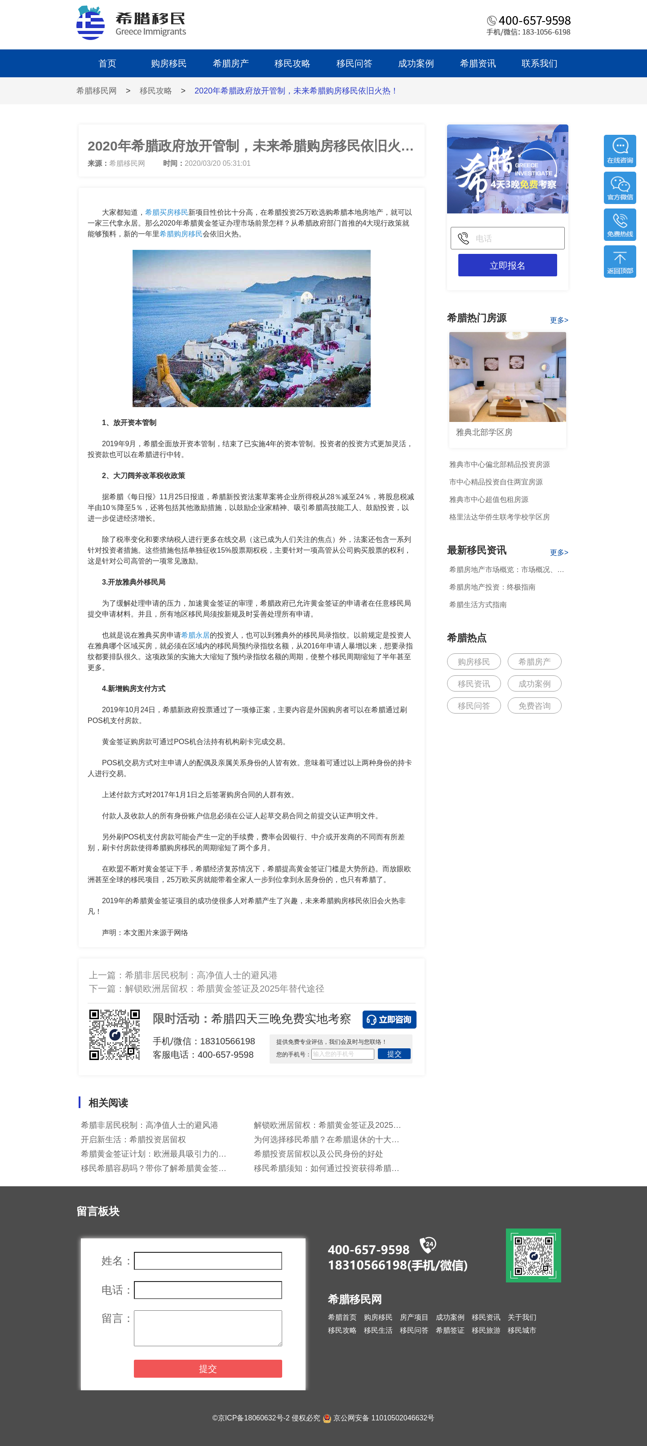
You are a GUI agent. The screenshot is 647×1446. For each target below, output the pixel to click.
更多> (559, 320)
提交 (394, 1054)
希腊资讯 (478, 63)
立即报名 (508, 266)
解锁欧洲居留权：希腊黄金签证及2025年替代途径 (225, 989)
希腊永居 (195, 635)
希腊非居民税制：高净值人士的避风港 (201, 975)
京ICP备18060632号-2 (254, 1418)
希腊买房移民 (166, 212)
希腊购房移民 (181, 234)
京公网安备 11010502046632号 (383, 1418)
